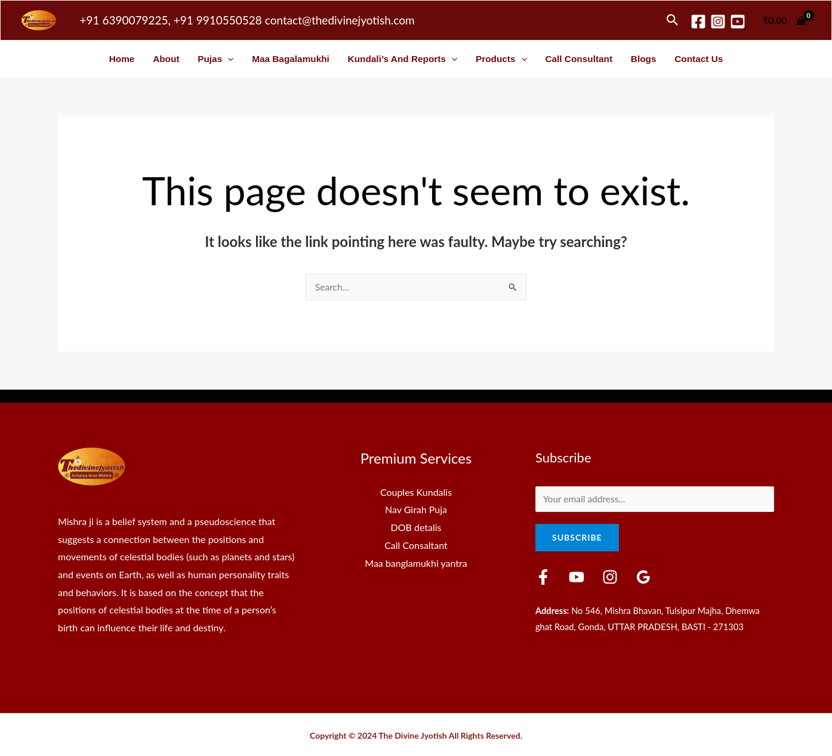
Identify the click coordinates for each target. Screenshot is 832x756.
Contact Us (698, 59)
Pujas (215, 59)
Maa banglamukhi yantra (416, 563)
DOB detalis (416, 527)
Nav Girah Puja (416, 510)
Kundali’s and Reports (403, 59)
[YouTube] (573, 579)
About (166, 59)
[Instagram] (718, 21)
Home (122, 59)
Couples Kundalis (416, 492)
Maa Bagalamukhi (290, 59)
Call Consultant (578, 59)
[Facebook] (698, 21)
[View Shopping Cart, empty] (784, 20)
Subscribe (577, 539)
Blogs (644, 59)
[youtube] (737, 21)
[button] (672, 20)
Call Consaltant (416, 545)
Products (501, 59)
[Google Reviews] (634, 579)
